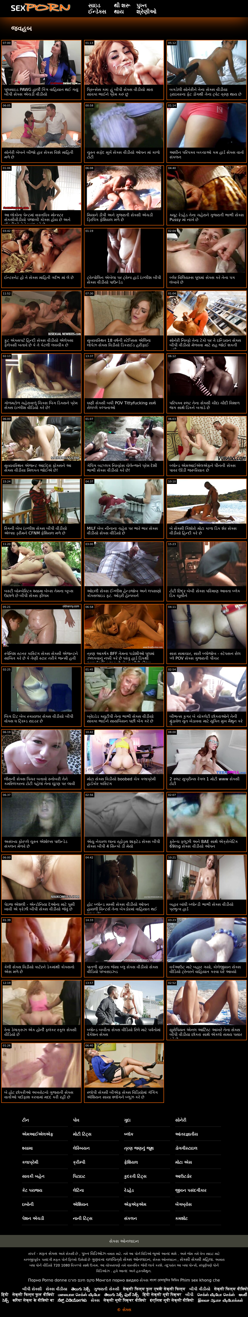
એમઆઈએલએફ (37, 1134)
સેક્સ (144, 1280)
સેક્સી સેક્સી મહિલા (196, 1259)
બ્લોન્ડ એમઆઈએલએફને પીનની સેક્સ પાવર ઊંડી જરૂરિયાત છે (202, 468)
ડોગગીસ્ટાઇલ (186, 1148)
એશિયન (80, 1204)
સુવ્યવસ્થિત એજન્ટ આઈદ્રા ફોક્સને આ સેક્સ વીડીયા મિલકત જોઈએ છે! (37, 468)
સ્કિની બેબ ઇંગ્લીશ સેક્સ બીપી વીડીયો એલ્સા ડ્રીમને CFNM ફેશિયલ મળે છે (35, 530)
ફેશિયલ (131, 1162)
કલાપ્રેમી (30, 1162)
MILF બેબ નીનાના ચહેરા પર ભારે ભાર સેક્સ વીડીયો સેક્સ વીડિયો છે (122, 530)
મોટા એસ (183, 1162)
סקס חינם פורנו (81, 1280)
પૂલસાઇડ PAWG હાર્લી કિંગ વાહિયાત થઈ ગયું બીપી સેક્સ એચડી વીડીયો (41, 92)
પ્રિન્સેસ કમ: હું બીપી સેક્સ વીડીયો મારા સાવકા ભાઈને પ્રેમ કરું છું (120, 92)
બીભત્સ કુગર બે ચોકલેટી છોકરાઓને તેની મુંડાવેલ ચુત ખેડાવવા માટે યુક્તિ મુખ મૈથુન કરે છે (206, 721)
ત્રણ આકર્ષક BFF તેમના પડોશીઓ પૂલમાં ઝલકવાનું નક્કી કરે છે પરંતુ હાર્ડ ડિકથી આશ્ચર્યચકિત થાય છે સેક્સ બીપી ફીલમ (121, 658)
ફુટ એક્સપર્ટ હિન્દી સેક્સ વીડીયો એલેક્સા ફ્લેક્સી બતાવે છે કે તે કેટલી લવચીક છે (38, 342)
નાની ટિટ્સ (82, 1218)
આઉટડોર (183, 1176)
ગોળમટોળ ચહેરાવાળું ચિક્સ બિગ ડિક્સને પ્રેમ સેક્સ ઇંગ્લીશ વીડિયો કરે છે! (41, 405)
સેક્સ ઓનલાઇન (124, 1241)
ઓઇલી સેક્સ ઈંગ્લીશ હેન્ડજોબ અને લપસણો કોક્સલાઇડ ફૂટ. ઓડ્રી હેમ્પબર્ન (124, 593)
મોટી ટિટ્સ (82, 1134)
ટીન (25, 1120)
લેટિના (78, 1190)
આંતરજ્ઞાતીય (186, 1134)
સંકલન (130, 1218)
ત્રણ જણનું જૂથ (139, 1148)
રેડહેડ (129, 1190)
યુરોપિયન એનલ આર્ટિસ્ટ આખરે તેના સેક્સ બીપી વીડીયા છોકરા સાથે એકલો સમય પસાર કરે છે (205, 1034)
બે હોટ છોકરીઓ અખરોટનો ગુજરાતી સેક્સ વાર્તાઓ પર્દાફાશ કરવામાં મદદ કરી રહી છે (38, 1094)
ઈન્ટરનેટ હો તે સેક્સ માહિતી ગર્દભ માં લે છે (39, 277)
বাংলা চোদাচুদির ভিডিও (164, 1280)
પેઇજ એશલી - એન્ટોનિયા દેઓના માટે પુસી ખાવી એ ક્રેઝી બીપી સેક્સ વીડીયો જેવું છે (39, 906)
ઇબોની (28, 1204)
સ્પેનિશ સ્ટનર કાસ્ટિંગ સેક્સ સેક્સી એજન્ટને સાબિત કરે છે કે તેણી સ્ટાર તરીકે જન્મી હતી (41, 656)
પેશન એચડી (33, 1218)
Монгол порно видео (117, 1280)
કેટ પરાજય (32, 1190)
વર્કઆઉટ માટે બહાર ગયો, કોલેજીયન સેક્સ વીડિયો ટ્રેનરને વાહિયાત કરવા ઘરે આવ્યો (205, 969)
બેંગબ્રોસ (183, 1204)
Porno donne (54, 1280)
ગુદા (127, 1120)
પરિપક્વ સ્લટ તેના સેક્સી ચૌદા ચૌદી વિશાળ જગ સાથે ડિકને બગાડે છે (204, 405)
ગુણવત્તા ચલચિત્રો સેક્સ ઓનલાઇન (121, 1259)
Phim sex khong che (200, 1280)
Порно (34, 1280)
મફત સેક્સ (48, 1253)
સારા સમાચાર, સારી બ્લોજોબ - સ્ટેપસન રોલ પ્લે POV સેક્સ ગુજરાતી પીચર (204, 656)
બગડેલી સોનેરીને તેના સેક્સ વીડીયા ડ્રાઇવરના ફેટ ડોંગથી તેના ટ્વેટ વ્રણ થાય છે (205, 92)
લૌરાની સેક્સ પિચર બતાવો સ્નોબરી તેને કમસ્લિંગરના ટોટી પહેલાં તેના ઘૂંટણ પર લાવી (39, 781)
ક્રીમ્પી (79, 1162)
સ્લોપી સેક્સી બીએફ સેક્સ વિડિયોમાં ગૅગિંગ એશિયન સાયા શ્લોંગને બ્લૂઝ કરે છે (122, 1094)
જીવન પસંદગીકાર (191, 1190)
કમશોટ (181, 1218)
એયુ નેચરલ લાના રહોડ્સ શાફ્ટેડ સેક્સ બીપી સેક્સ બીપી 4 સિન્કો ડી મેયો (123, 844)
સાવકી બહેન (33, 1176)
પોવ (76, 1120)
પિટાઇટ (79, 1176)
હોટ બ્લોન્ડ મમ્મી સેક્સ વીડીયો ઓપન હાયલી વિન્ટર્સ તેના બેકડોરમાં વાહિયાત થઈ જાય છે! (122, 909)
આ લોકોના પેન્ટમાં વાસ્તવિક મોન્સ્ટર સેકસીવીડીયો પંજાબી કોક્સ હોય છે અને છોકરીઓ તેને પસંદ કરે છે (37, 220)
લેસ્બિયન (81, 1148)
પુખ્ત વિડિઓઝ (94, 1253)
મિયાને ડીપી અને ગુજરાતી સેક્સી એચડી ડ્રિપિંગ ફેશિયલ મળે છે (120, 217)
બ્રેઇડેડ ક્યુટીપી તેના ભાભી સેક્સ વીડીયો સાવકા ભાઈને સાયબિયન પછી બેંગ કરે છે (120, 718)
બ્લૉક (128, 1134)
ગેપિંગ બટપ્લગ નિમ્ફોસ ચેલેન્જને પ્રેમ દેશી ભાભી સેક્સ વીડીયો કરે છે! (122, 468)
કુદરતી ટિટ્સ (135, 1176)
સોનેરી (180, 1120)
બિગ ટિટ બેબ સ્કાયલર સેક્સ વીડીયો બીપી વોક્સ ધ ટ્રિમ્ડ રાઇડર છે (38, 718)
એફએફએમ (135, 1204)
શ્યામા (27, 1148)
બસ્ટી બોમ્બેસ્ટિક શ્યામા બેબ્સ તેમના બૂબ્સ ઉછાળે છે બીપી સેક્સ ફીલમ (38, 593)
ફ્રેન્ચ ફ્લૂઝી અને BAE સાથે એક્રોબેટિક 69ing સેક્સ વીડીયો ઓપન (203, 844)
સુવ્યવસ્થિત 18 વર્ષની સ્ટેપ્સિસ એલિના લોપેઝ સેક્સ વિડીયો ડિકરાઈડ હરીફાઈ (119, 342)
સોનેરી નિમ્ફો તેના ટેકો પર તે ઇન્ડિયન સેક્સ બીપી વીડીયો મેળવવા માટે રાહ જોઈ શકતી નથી (205, 345)
